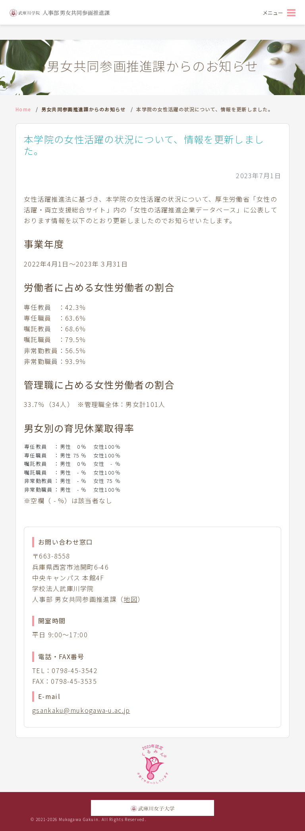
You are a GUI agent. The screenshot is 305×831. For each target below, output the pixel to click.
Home (23, 109)
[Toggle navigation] (279, 12)
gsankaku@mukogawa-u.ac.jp (81, 710)
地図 (130, 599)
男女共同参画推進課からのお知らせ (83, 109)
